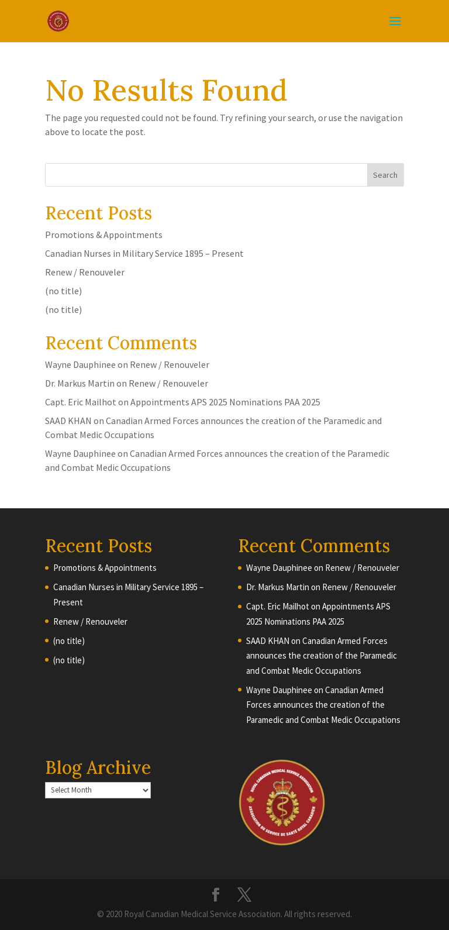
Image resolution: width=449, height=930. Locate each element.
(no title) (63, 291)
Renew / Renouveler (85, 272)
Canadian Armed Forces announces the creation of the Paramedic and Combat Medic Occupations (321, 655)
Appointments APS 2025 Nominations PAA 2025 (225, 402)
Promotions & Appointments (104, 234)
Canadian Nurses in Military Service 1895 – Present (144, 253)
